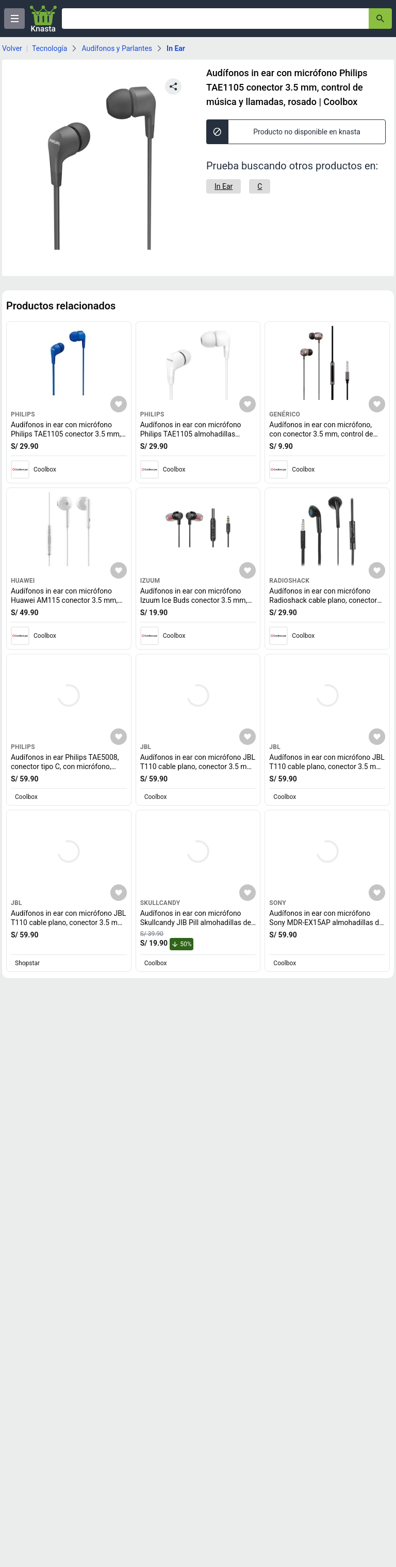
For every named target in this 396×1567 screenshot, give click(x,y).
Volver (12, 48)
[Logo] (43, 18)
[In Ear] (223, 186)
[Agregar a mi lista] (118, 404)
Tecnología (49, 48)
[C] (259, 186)
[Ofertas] (215, 18)
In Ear (176, 48)
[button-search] (380, 18)
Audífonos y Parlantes (116, 48)
